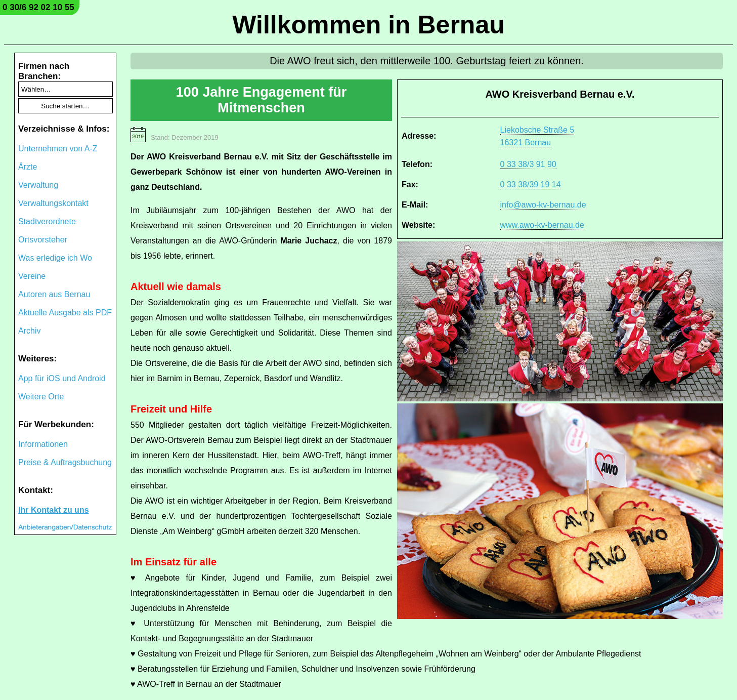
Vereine (32, 276)
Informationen (43, 444)
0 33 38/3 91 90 (528, 164)
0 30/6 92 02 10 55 (38, 7)
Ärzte (27, 166)
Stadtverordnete (47, 221)
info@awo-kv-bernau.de (543, 204)
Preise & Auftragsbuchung (65, 462)
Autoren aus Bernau (54, 294)
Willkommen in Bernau (368, 25)
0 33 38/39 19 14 (530, 184)
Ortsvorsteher (42, 239)
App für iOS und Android (62, 378)
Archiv (29, 330)
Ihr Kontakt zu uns (53, 510)
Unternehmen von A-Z (58, 148)
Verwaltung (38, 185)
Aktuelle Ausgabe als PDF (65, 312)
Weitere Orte (41, 396)
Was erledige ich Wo (55, 258)
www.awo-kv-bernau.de (542, 225)
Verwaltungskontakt (53, 203)
